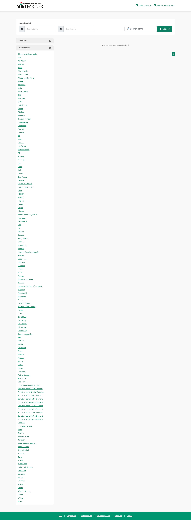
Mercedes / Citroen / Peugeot (30, 286)
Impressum (71, 516)
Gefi (19, 170)
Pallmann (22, 348)
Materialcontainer (25, 279)
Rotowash (22, 378)
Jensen (21, 235)
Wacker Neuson (24, 491)
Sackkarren (22, 382)
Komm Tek (22, 245)
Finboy (21, 156)
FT (19, 153)
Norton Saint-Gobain (26, 307)
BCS (19, 95)
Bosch (20, 108)
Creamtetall (23, 122)
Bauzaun (21, 98)
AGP (19, 57)
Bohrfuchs (22, 105)
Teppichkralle (23, 447)
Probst (21, 358)
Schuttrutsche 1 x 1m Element (30, 388)
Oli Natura (22, 324)
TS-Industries (23, 436)
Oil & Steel (22, 317)
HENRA (21, 194)
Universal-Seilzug (25, 467)
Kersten (21, 242)
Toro (20, 457)
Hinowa (21, 211)
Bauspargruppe (103, 516)
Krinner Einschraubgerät (28, 252)
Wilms (20, 498)
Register (148, 5)
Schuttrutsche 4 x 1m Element (30, 402)
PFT (19, 337)
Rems (20, 368)
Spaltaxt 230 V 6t (25, 426)
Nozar (20, 310)
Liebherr (21, 262)
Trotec (20, 460)
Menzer (21, 283)
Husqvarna (22, 221)
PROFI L (21, 341)
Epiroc (21, 143)
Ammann (21, 85)
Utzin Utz (22, 470)
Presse (129, 516)
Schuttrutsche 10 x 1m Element (31, 392)
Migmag (21, 289)
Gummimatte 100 (25, 184)
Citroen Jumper (24, 119)
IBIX (19, 225)
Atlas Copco (23, 91)
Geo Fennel (22, 177)
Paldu (20, 344)
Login (140, 5)
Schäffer (21, 423)
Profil (20, 361)
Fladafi (21, 160)
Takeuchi (21, 440)
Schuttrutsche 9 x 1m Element (30, 419)
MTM (20, 272)
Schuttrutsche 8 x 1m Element (30, 416)
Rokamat (21, 371)
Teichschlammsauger (27, 443)
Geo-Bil (21, 180)
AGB (60, 516)
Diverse (21, 132)
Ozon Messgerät (25, 334)
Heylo (20, 208)
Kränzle (21, 255)
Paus (20, 351)
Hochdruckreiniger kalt (27, 214)
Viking (20, 477)
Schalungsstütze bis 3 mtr (29, 385)
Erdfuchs (22, 146)
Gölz (20, 190)
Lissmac (21, 266)
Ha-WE (21, 197)
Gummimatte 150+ (25, 187)
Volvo (20, 484)
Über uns (118, 516)
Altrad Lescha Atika (26, 78)
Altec (20, 68)
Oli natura (22, 327)
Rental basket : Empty (164, 5)
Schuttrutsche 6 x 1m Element (30, 409)
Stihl (20, 429)
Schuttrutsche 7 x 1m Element (30, 412)
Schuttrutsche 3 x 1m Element (30, 399)
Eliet (20, 139)
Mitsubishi (22, 293)
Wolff (20, 501)
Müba (20, 300)
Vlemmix (21, 481)
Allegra (21, 64)
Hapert (21, 201)
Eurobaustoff (23, 149)
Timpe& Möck (23, 450)
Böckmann (22, 115)
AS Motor (22, 61)
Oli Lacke (22, 320)
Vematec (21, 474)
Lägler (20, 269)
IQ (19, 228)
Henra (20, 204)
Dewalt (21, 129)
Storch (21, 433)
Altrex (20, 81)
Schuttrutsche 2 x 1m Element (30, 395)
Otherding (22, 330)
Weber (20, 494)
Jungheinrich (23, 238)
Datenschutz (86, 516)
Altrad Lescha (23, 74)
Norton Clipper (24, 303)
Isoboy (21, 231)
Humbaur (22, 218)
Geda (20, 167)
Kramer (21, 248)
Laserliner (22, 259)
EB (19, 136)
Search (164, 29)
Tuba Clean (22, 464)
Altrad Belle (23, 71)
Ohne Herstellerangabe (27, 54)
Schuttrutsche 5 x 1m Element (30, 406)
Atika (20, 88)
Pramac (21, 354)
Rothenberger (24, 375)
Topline (21, 453)
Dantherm (22, 126)
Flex (19, 163)
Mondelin (22, 296)
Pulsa (20, 365)
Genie (20, 173)
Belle (20, 102)
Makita (21, 276)
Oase (20, 313)
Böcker (21, 112)
